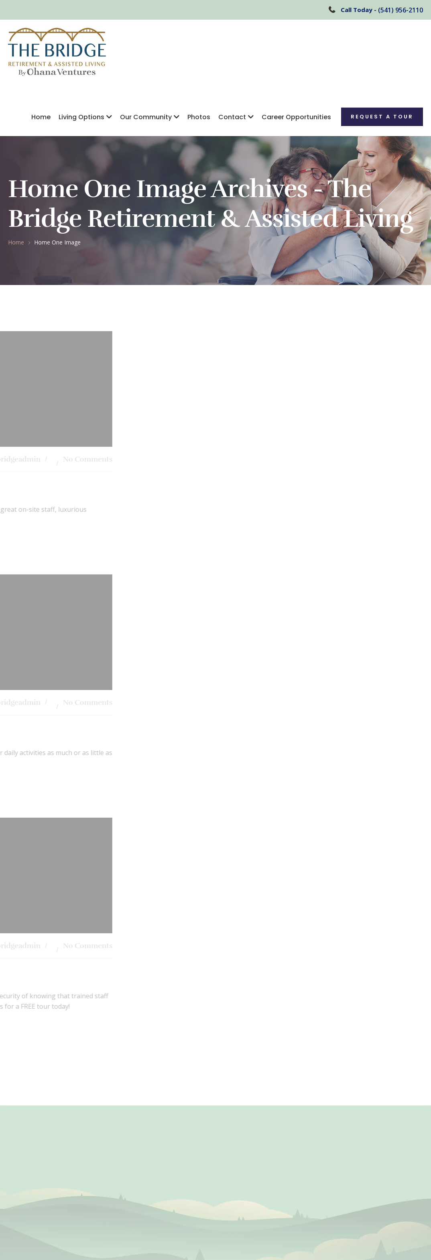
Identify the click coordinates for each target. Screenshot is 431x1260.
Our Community (146, 117)
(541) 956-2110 (400, 10)
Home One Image (57, 242)
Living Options (81, 117)
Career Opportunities (296, 117)
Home (41, 117)
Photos (198, 117)
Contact (232, 117)
